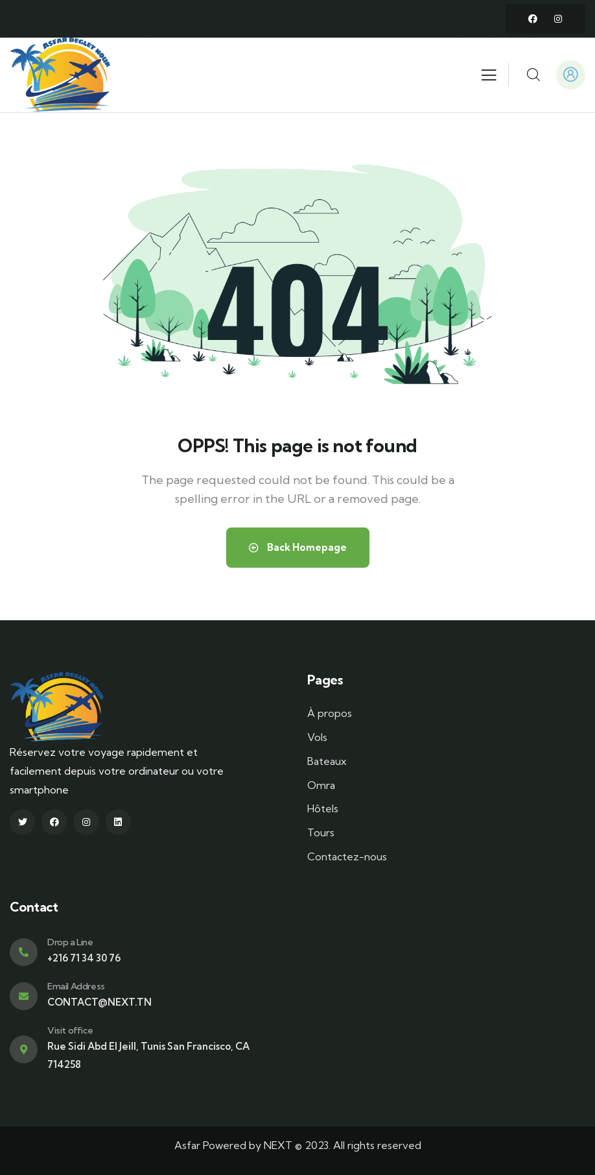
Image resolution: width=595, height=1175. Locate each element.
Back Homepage (298, 547)
